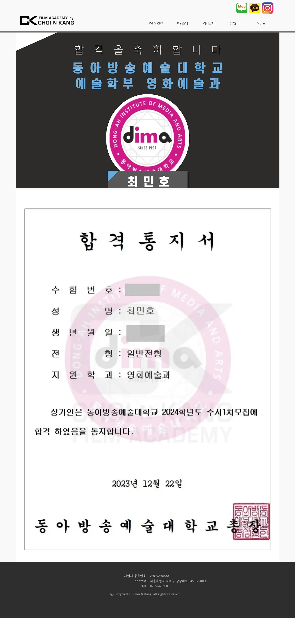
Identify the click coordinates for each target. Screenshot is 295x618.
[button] (156, 23)
